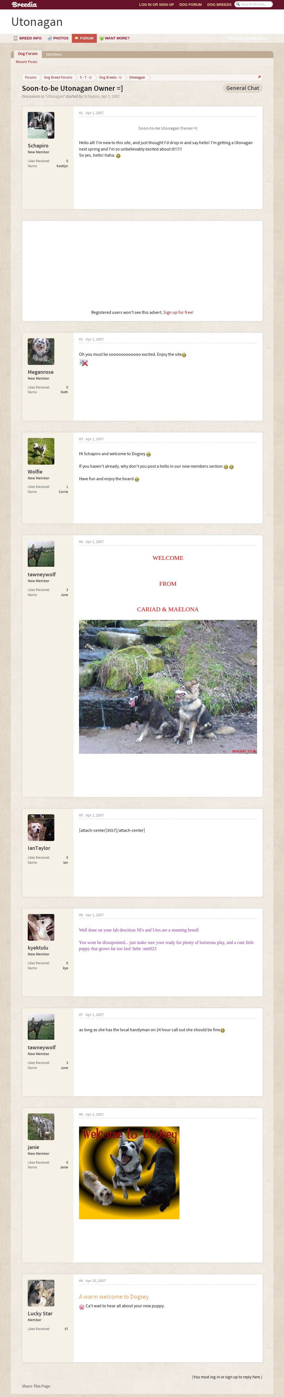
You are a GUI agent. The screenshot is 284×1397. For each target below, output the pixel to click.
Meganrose (41, 372)
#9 (81, 1281)
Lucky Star (40, 1313)
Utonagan (55, 96)
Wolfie (35, 472)
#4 (81, 542)
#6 (81, 915)
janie (33, 1147)
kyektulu (38, 948)
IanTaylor (39, 848)
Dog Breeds (219, 4)
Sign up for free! (178, 312)
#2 (81, 339)
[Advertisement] (142, 265)
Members (54, 54)
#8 (81, 1114)
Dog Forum (190, 4)
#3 (81, 439)
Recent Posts (26, 61)
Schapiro (91, 96)
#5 (81, 815)
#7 (81, 1015)
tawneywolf (41, 574)
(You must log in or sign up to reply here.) (227, 1377)
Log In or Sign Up (156, 4)
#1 (81, 113)
